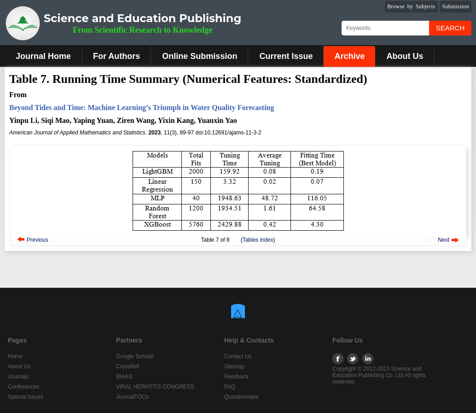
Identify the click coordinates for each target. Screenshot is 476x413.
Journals (18, 376)
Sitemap (234, 366)
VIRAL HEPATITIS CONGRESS (155, 387)
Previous (37, 240)
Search (450, 28)
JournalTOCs (132, 397)
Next (443, 240)
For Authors (116, 56)
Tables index (258, 240)
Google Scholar (135, 356)
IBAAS (124, 376)
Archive (349, 56)
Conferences (23, 387)
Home (15, 356)
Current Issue (286, 56)
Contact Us (237, 356)
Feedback (236, 376)
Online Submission (199, 56)
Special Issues (25, 397)
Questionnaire (241, 397)
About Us (404, 56)
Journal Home (43, 56)
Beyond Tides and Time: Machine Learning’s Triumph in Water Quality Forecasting (141, 107)
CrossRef (127, 366)
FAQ (229, 387)
